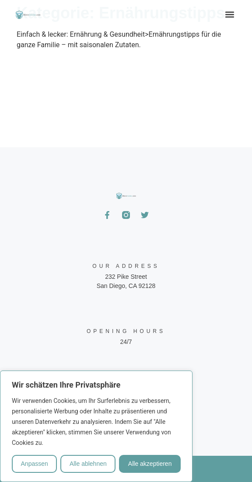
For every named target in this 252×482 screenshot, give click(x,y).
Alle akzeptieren (150, 463)
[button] (229, 14)
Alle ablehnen (88, 463)
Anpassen (34, 463)
